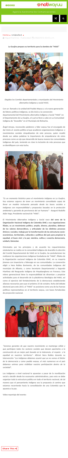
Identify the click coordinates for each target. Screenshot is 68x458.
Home (6, 35)
